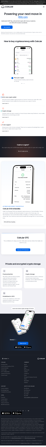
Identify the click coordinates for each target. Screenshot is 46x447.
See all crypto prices (23, 151)
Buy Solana (26, 392)
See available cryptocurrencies (31, 397)
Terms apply (36, 1)
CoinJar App (4, 369)
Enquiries (3, 397)
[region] (23, 63)
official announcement (16, 438)
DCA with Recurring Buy (9, 221)
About (25, 364)
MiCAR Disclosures (5, 404)
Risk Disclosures (40, 3)
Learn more (5, 103)
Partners (26, 382)
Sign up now (23, 343)
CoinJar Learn (4, 375)
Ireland (5, 358)
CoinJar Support (4, 388)
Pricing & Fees (4, 364)
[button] (43, 7)
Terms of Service (5, 402)
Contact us (26, 373)
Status (25, 378)
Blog (25, 368)
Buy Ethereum (27, 390)
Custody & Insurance (5, 373)
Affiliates (26, 366)
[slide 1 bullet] (21, 83)
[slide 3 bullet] (24, 83)
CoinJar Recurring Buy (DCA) (7, 366)
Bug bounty (26, 369)
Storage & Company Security (30, 377)
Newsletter (26, 380)
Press (25, 375)
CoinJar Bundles (4, 368)
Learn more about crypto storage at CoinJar (23, 308)
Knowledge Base (5, 390)
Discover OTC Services (23, 249)
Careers (26, 371)
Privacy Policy (4, 400)
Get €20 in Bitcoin (4, 1)
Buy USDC (26, 393)
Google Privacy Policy (25, 443)
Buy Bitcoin (26, 388)
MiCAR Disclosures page (30, 438)
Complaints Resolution (6, 392)
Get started (7, 27)
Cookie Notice (4, 399)
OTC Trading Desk (5, 371)
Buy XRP (26, 395)
